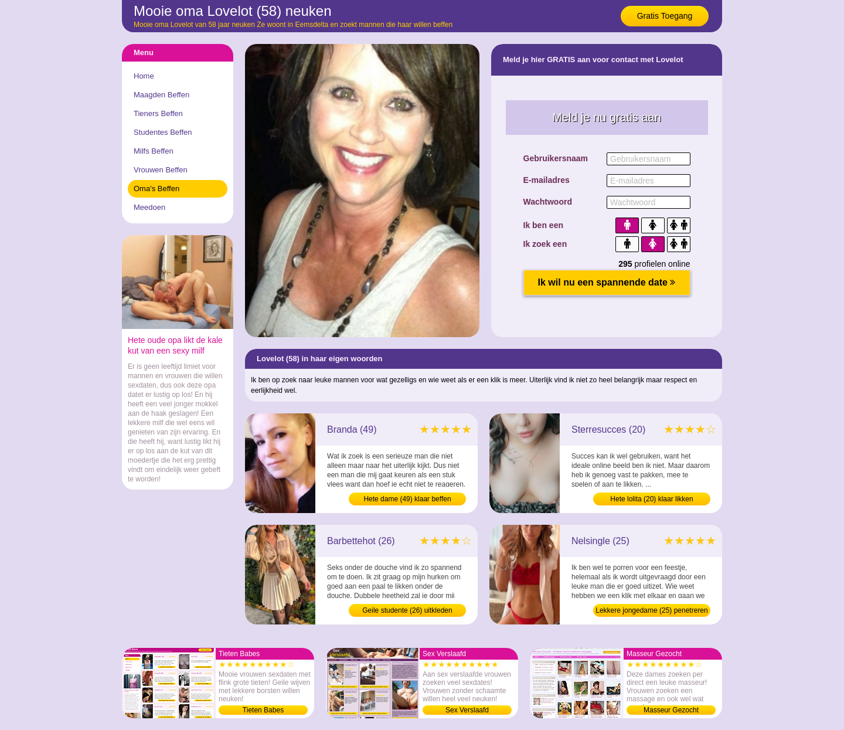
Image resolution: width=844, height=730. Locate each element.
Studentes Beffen (163, 132)
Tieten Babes (263, 710)
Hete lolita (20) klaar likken (651, 499)
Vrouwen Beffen (161, 169)
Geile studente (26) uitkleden (407, 610)
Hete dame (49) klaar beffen (407, 499)
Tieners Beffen (158, 113)
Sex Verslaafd (467, 710)
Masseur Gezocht (671, 710)
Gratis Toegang (665, 16)
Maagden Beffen (161, 94)
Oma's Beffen (156, 188)
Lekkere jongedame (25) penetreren (651, 610)
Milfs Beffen (153, 151)
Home (144, 76)
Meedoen (149, 207)
